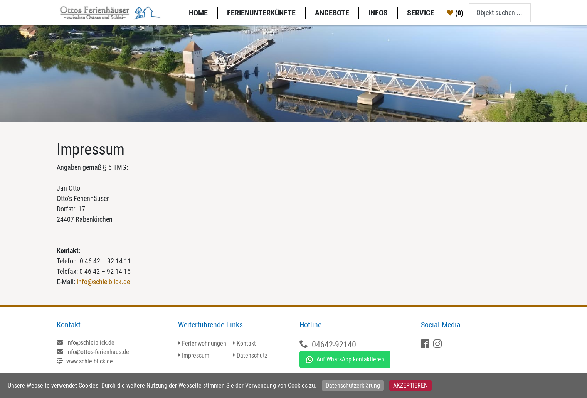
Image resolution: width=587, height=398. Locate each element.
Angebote (332, 12)
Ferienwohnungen (204, 343)
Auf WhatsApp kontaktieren (345, 359)
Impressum (195, 355)
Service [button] (420, 12)
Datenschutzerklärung (353, 385)
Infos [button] (378, 12)
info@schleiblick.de (103, 282)
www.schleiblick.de (85, 361)
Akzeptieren (410, 385)
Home (198, 12)
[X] (438, 344)
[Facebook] (426, 344)
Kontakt (246, 343)
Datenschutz (252, 355)
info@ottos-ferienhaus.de (93, 352)
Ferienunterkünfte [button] (261, 12)
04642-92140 (334, 344)
